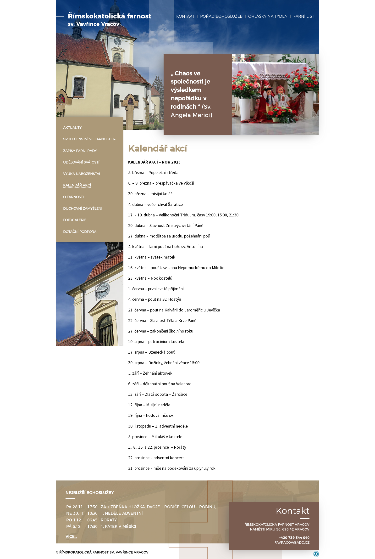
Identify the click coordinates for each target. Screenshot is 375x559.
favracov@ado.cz (292, 542)
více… (71, 536)
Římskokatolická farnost (109, 19)
